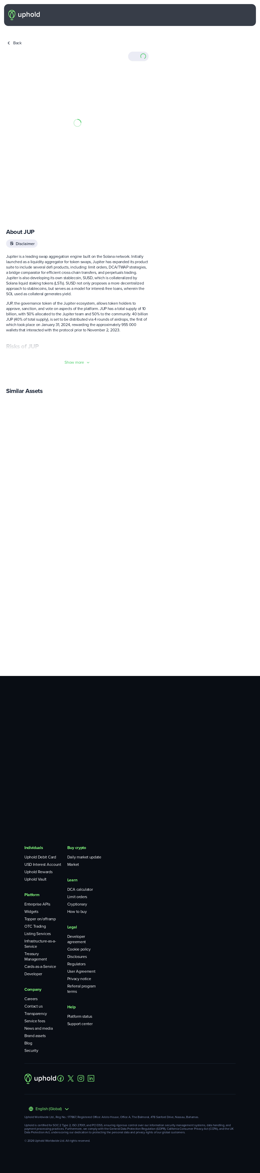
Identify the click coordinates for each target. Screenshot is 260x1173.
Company (32, 989)
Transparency (35, 1013)
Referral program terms (81, 988)
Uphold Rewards (38, 872)
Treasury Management (35, 956)
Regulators (76, 964)
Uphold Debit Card (40, 857)
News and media (38, 1028)
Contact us (33, 1006)
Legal (72, 927)
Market (73, 864)
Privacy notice (79, 979)
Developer (33, 974)
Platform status (79, 1016)
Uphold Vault (35, 879)
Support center (80, 1024)
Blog (28, 1043)
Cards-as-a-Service (40, 966)
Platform (31, 895)
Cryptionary (77, 904)
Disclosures (77, 956)
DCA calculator (80, 889)
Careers (31, 999)
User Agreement (81, 971)
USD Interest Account (42, 864)
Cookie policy (79, 949)
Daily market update (84, 857)
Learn (72, 880)
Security (31, 1050)
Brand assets (35, 1036)
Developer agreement (76, 939)
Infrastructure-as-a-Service (40, 943)
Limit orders (77, 897)
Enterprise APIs (37, 904)
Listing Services (37, 934)
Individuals (33, 848)
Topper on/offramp (40, 919)
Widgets (31, 911)
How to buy (77, 911)
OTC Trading (35, 926)
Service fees (34, 1021)
